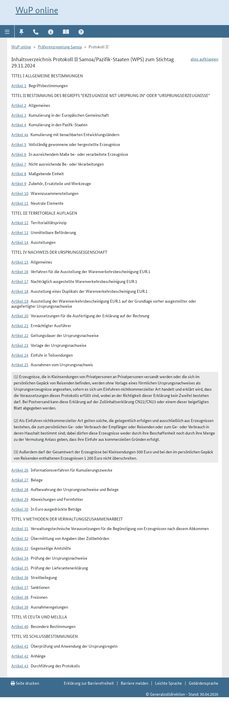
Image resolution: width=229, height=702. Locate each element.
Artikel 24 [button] (19, 355)
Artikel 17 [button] (19, 281)
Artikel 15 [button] (19, 262)
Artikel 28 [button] (19, 489)
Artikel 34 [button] (19, 558)
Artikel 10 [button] (19, 193)
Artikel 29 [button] (19, 499)
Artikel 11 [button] (19, 203)
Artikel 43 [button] (19, 666)
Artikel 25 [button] (19, 364)
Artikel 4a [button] (19, 134)
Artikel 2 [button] (18, 105)
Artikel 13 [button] (19, 232)
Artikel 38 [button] (19, 597)
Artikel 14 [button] (19, 242)
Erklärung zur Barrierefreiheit (89, 683)
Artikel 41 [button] (19, 646)
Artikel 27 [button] (19, 480)
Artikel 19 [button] (19, 301)
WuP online (37, 10)
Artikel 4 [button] (18, 124)
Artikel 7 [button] (18, 164)
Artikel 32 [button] (19, 538)
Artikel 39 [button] (19, 607)
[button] (7, 31)
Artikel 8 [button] (18, 173)
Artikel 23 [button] (19, 345)
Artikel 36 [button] (19, 577)
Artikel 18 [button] (19, 291)
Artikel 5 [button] (18, 144)
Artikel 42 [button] (19, 656)
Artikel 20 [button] (19, 315)
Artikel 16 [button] (19, 271)
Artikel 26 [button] (19, 470)
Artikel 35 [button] (19, 568)
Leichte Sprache (168, 683)
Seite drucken (25, 683)
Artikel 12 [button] (19, 222)
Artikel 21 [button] (19, 325)
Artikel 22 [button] (19, 335)
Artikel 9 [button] (18, 183)
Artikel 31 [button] (19, 528)
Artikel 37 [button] (19, 587)
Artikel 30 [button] (19, 509)
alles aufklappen (204, 59)
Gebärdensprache (203, 683)
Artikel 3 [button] (18, 115)
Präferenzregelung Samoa (60, 47)
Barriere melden (134, 683)
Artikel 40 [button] (19, 626)
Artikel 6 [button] (18, 154)
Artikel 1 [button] (18, 85)
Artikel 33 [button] (19, 548)
